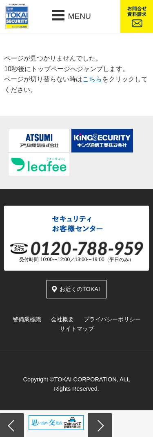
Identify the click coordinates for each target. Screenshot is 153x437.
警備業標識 (27, 319)
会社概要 (62, 319)
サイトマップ (77, 328)
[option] (56, 422)
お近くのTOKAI (80, 289)
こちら (92, 79)
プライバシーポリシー (112, 319)
